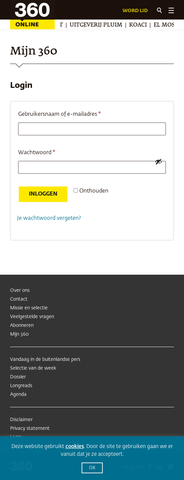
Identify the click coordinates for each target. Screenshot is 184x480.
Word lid (135, 10)
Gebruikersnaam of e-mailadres (68, 113)
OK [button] (92, 468)
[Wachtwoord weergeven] (158, 161)
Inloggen (43, 194)
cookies (74, 446)
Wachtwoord (45, 151)
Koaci (139, 25)
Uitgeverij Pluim (97, 25)
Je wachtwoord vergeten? (49, 218)
